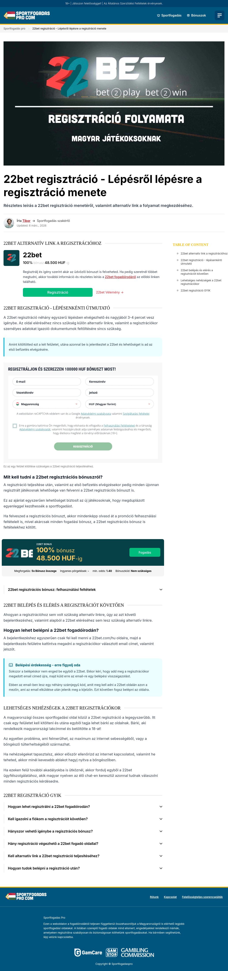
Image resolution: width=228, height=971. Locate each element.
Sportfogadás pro (14, 28)
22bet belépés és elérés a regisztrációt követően (197, 272)
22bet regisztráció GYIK (195, 290)
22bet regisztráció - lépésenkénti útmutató (201, 261)
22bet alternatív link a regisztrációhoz (204, 253)
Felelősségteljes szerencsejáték (202, 897)
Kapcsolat (170, 897)
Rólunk (154, 897)
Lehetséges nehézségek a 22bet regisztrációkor (201, 282)
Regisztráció (57, 292)
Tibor (26, 221)
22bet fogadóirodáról (120, 277)
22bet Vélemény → (110, 292)
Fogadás (145, 552)
